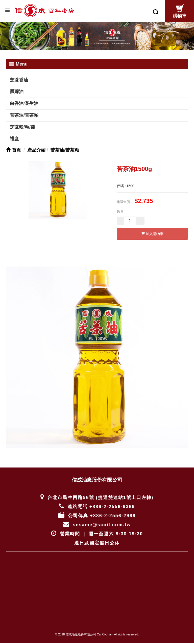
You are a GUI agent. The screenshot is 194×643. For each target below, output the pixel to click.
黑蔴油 (16, 91)
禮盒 (14, 138)
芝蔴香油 (19, 79)
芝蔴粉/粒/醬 (22, 127)
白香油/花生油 (24, 103)
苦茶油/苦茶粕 (24, 115)
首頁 (13, 150)
